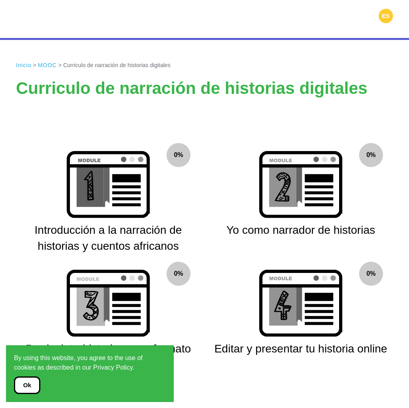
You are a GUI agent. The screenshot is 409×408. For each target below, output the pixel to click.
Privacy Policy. (113, 367)
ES (386, 15)
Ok (27, 385)
